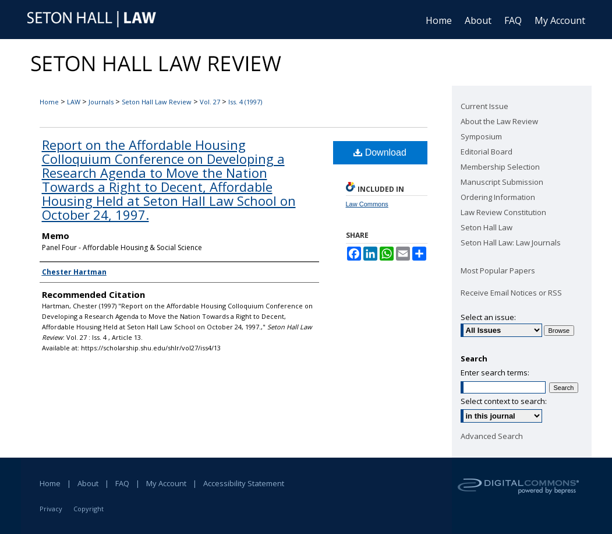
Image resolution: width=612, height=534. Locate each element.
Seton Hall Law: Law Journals (511, 242)
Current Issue (484, 106)
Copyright (88, 508)
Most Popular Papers (498, 270)
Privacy (51, 508)
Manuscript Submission (502, 182)
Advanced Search (492, 436)
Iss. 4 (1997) (245, 101)
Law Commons (367, 204)
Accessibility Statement (243, 483)
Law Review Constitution (503, 212)
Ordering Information (498, 197)
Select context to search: (504, 401)
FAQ (122, 483)
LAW (73, 101)
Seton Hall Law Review (157, 101)
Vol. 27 (210, 101)
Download (379, 152)
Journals (101, 101)
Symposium (481, 136)
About (87, 483)
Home (49, 101)
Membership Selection (500, 166)
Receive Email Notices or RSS (511, 292)
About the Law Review (499, 121)
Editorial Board (486, 151)
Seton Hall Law (486, 227)
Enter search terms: (495, 372)
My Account (166, 483)
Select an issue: (488, 317)
